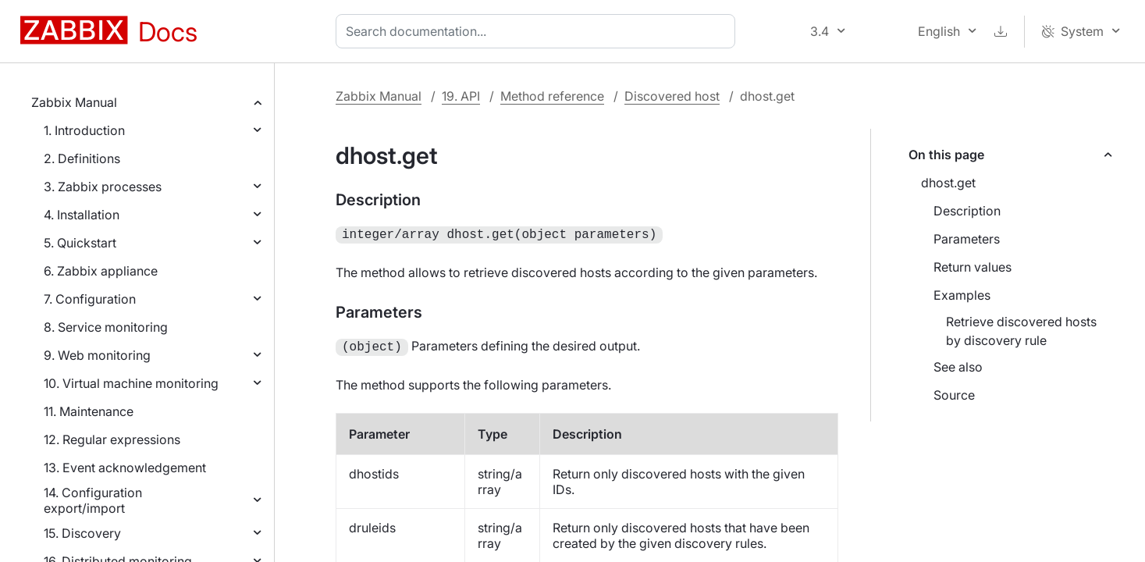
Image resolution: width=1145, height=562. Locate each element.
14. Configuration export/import (93, 500)
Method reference (552, 96)
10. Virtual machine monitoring (131, 383)
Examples (961, 295)
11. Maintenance (88, 411)
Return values (972, 267)
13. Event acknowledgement (125, 467)
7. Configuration (90, 299)
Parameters (966, 239)
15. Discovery (82, 533)
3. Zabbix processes (103, 186)
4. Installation (81, 214)
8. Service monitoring (106, 327)
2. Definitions (82, 158)
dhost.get (948, 182)
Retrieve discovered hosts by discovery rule (1021, 331)
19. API (461, 96)
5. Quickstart (80, 243)
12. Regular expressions (112, 439)
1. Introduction (84, 130)
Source (954, 395)
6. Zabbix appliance (101, 271)
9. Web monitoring (97, 355)
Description (967, 211)
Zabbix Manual (74, 102)
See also (958, 367)
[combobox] (538, 31)
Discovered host (672, 96)
